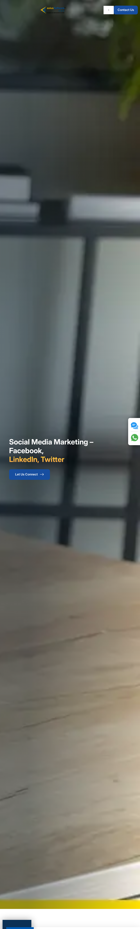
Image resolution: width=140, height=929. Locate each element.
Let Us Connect (29, 474)
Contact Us (126, 10)
